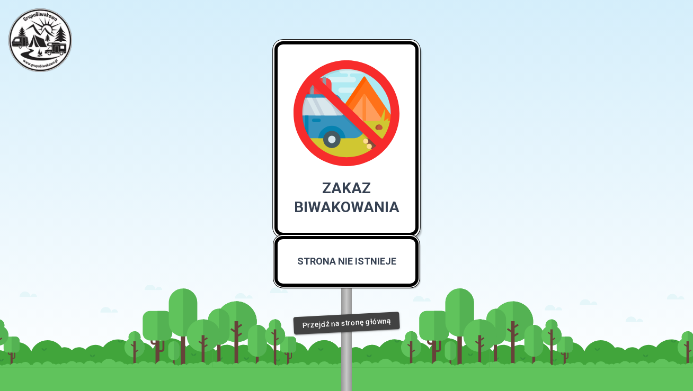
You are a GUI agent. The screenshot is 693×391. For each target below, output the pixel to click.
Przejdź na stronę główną (346, 323)
